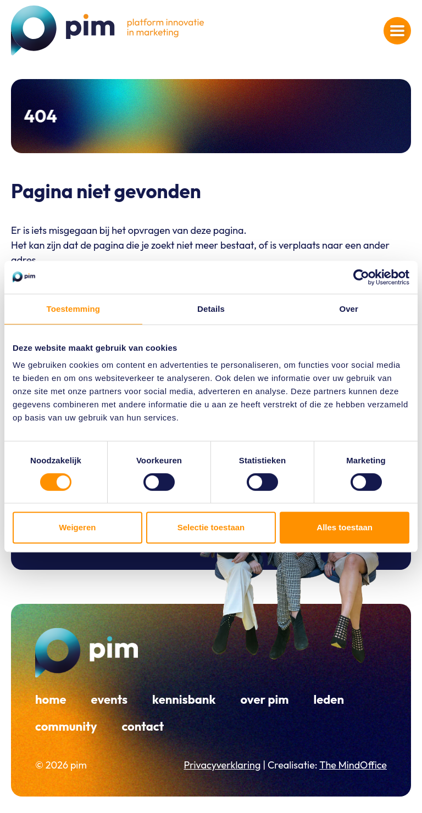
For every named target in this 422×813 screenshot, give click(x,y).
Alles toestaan (344, 527)
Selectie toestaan (211, 527)
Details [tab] (211, 308)
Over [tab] (348, 308)
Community (66, 726)
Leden (328, 699)
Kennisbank (183, 699)
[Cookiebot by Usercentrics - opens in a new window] (361, 277)
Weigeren (77, 527)
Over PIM (264, 699)
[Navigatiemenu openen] (397, 30)
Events (109, 699)
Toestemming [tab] (74, 308)
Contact (142, 726)
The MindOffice (353, 765)
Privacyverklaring (222, 765)
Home (50, 699)
